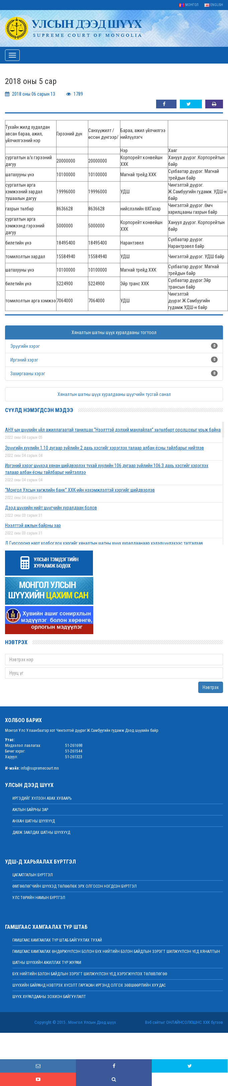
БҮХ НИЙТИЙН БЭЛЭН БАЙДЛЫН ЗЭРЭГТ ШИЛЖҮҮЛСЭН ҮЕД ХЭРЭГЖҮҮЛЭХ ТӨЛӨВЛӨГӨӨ (89, 974)
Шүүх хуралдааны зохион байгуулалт (49, 996)
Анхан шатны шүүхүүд (33, 821)
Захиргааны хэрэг (27, 373)
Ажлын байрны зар (30, 809)
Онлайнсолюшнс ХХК (188, 1022)
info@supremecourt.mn (40, 768)
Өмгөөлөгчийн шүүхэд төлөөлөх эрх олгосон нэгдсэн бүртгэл (74, 886)
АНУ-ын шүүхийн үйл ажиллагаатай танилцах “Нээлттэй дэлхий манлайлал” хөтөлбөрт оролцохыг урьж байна (113, 429)
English (213, 5)
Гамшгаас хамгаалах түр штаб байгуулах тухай (57, 940)
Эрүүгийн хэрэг (25, 346)
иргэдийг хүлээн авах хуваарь (42, 798)
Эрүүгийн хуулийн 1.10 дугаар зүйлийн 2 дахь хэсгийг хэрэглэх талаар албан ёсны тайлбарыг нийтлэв (104, 448)
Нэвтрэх (211, 687)
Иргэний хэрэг (24, 360)
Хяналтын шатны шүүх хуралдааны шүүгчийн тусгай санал (114, 394)
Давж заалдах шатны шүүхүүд (41, 832)
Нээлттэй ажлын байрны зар (33, 525)
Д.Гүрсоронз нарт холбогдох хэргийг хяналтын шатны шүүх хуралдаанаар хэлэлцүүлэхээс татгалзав (104, 543)
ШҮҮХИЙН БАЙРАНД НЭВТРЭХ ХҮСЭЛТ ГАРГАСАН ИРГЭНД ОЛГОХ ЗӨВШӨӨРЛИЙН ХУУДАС (88, 985)
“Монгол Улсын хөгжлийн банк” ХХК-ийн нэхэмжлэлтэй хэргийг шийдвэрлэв (80, 490)
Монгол (189, 5)
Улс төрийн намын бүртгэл (38, 897)
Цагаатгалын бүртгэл (32, 875)
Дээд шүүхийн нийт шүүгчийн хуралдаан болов (51, 507)
